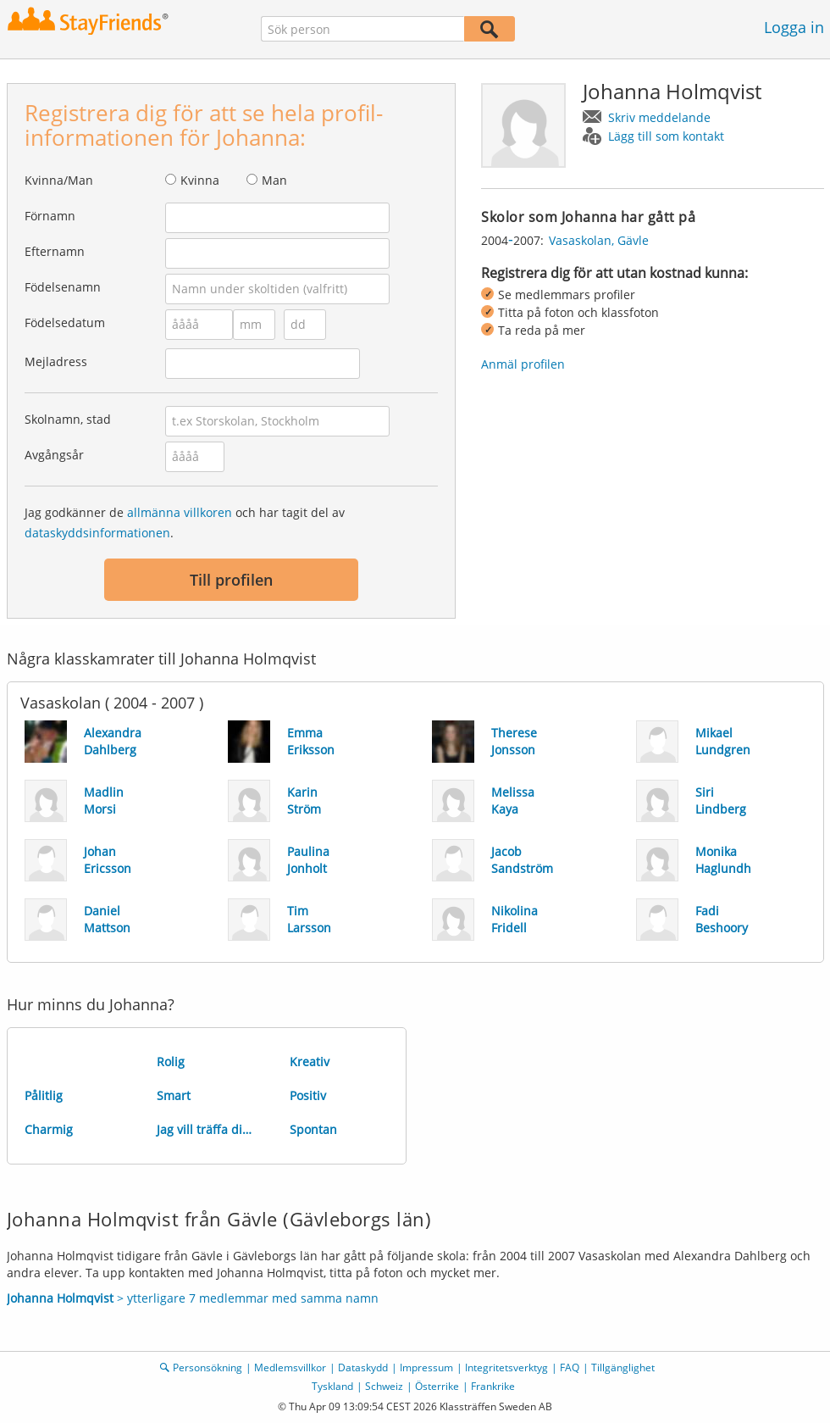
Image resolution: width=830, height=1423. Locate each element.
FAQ (569, 1367)
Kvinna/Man (59, 180)
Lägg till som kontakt (666, 136)
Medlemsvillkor (290, 1367)
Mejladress (56, 361)
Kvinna (199, 180)
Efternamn (55, 251)
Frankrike (493, 1386)
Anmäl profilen (523, 364)
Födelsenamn (63, 287)
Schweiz (384, 1386)
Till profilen (231, 580)
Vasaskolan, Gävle (599, 240)
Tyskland (332, 1386)
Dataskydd (363, 1367)
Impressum (426, 1367)
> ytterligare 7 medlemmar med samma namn (193, 1298)
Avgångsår (54, 455)
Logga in (794, 27)
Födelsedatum (65, 322)
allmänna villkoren (179, 512)
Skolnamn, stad (68, 419)
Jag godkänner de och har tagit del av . (185, 522)
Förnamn (50, 216)
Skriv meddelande (659, 117)
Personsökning (207, 1367)
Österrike (437, 1386)
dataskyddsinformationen (97, 533)
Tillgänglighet (623, 1367)
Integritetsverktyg (506, 1367)
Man (274, 180)
